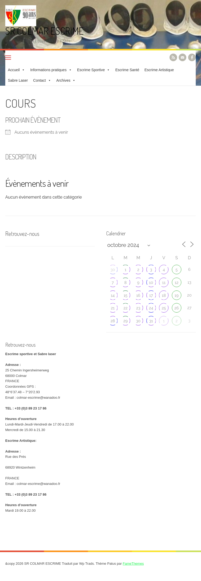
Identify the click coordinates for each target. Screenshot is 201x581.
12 (176, 282)
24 (151, 308)
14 (113, 295)
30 (112, 269)
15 (126, 295)
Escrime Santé (127, 70)
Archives (63, 80)
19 (176, 295)
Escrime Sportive (91, 70)
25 (164, 308)
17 (151, 295)
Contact (39, 80)
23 (138, 308)
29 (125, 321)
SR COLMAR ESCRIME (44, 31)
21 (112, 308)
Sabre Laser (18, 80)
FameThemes (133, 564)
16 (138, 295)
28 (112, 321)
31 (151, 321)
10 (151, 282)
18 (164, 295)
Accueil (14, 70)
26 (176, 308)
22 (125, 308)
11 (164, 282)
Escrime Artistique (159, 70)
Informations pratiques (48, 70)
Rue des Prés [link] (15, 457)
